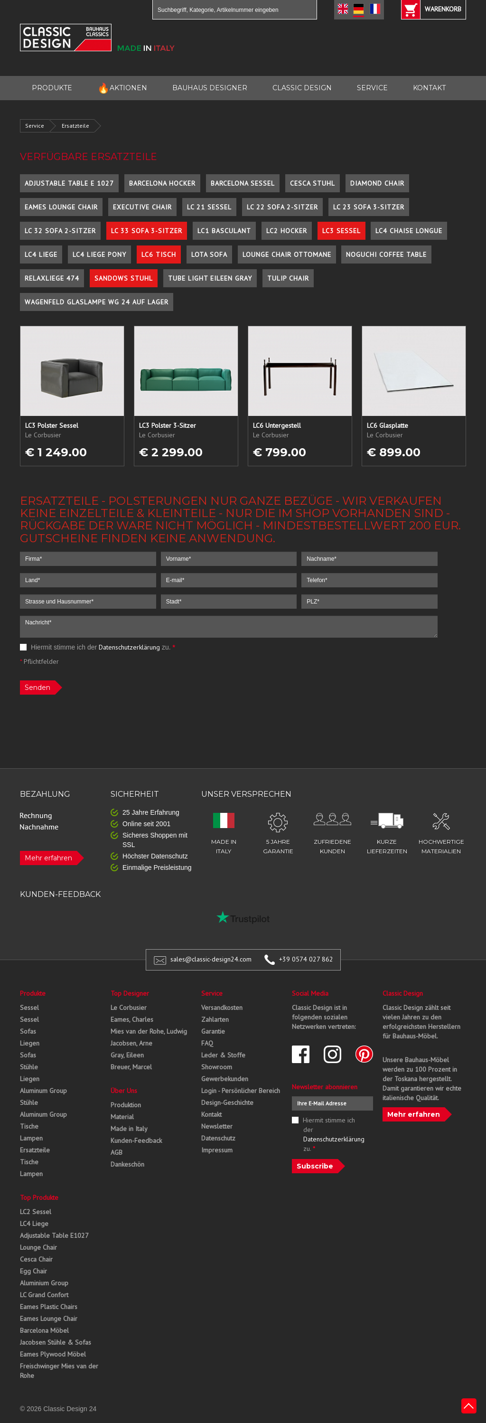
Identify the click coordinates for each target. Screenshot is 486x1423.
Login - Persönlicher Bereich (240, 1090)
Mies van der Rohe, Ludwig (149, 1031)
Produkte (33, 993)
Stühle (29, 1067)
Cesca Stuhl (312, 183)
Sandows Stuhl (123, 278)
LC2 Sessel (35, 1211)
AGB (116, 1152)
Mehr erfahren (48, 858)
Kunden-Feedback (136, 1140)
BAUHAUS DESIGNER (209, 88)
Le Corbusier (129, 1007)
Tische (29, 1126)
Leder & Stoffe (223, 1055)
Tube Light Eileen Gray (210, 278)
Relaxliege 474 (52, 278)
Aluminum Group (43, 1090)
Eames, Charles (132, 1019)
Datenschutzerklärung (129, 647)
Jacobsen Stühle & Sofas (55, 1342)
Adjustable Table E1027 (54, 1235)
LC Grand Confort (44, 1295)
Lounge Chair (38, 1247)
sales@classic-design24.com (211, 959)
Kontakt (211, 1114)
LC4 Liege (41, 254)
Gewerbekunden (224, 1078)
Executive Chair (142, 207)
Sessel (29, 1007)
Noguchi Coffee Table (386, 254)
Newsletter (217, 1126)
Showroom (216, 1067)
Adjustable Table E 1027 (69, 183)
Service (34, 125)
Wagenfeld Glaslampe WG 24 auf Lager (96, 302)
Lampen (31, 1138)
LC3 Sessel (341, 230)
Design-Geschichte (227, 1102)
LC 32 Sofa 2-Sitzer (60, 230)
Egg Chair (33, 1271)
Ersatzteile (75, 125)
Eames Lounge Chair (61, 207)
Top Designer (130, 993)
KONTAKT (429, 88)
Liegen (29, 1043)
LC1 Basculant (224, 230)
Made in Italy (129, 1128)
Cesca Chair (36, 1259)
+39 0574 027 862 (306, 959)
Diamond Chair (377, 183)
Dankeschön (127, 1164)
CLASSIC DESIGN (302, 88)
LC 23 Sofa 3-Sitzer (368, 207)
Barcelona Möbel (44, 1330)
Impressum (217, 1150)
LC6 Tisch (158, 254)
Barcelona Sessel (243, 183)
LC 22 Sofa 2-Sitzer (282, 207)
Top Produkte (39, 1197)
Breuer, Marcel (131, 1067)
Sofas (28, 1031)
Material (122, 1116)
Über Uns (124, 1090)
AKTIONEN (122, 88)
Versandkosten (222, 1007)
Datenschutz (218, 1138)
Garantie (213, 1031)
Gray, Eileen (127, 1055)
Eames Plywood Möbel (53, 1354)
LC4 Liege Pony (99, 254)
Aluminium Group (44, 1283)
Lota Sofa (209, 254)
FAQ (207, 1043)
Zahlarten (215, 1019)
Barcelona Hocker (162, 183)
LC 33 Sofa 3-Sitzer (146, 230)
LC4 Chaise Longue (408, 230)
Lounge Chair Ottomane (287, 254)
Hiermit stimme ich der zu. (97, 647)
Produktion (126, 1105)
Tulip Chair (288, 278)
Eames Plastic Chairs (48, 1306)
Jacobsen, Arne (131, 1043)
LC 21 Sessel (209, 207)
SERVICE (372, 88)
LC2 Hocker (286, 230)
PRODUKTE (52, 88)
